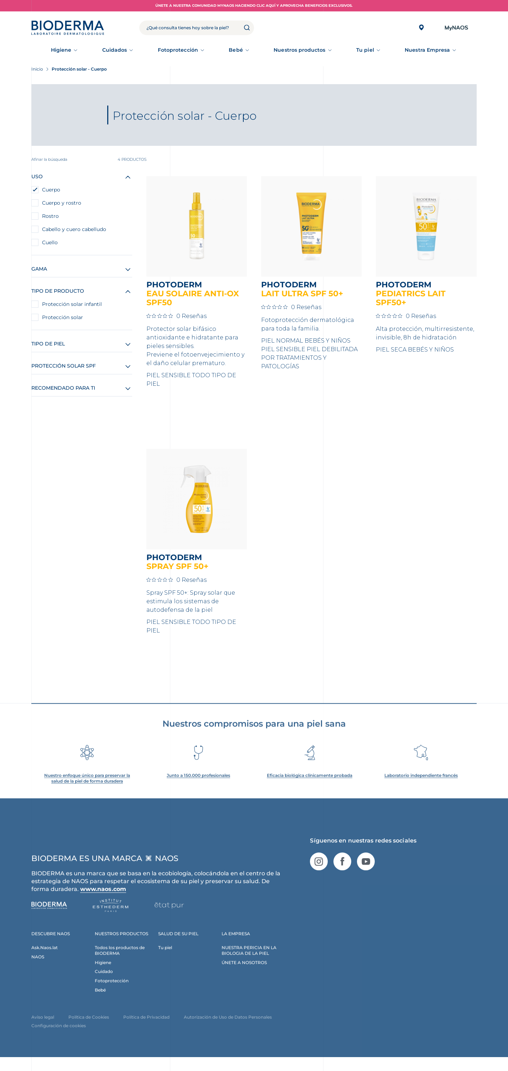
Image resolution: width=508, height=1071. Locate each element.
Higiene (61, 50)
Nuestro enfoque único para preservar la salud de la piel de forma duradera (87, 788)
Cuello (50, 242)
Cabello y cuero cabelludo (74, 229)
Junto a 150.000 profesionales (198, 786)
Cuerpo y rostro (61, 203)
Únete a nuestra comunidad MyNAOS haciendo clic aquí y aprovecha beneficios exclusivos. (254, 5)
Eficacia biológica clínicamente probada (309, 786)
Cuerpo (51, 189)
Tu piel (365, 50)
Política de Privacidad (146, 1027)
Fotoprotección (178, 50)
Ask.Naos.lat (44, 957)
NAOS (37, 967)
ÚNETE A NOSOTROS (244, 972)
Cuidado (104, 982)
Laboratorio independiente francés (421, 786)
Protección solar (62, 317)
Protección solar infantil (72, 304)
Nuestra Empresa (427, 50)
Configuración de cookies (58, 1036)
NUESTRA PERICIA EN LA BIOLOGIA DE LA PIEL (249, 960)
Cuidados (114, 50)
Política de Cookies (88, 1027)
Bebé (236, 50)
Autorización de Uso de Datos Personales (228, 1027)
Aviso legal (42, 1027)
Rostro (50, 216)
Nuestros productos (299, 50)
